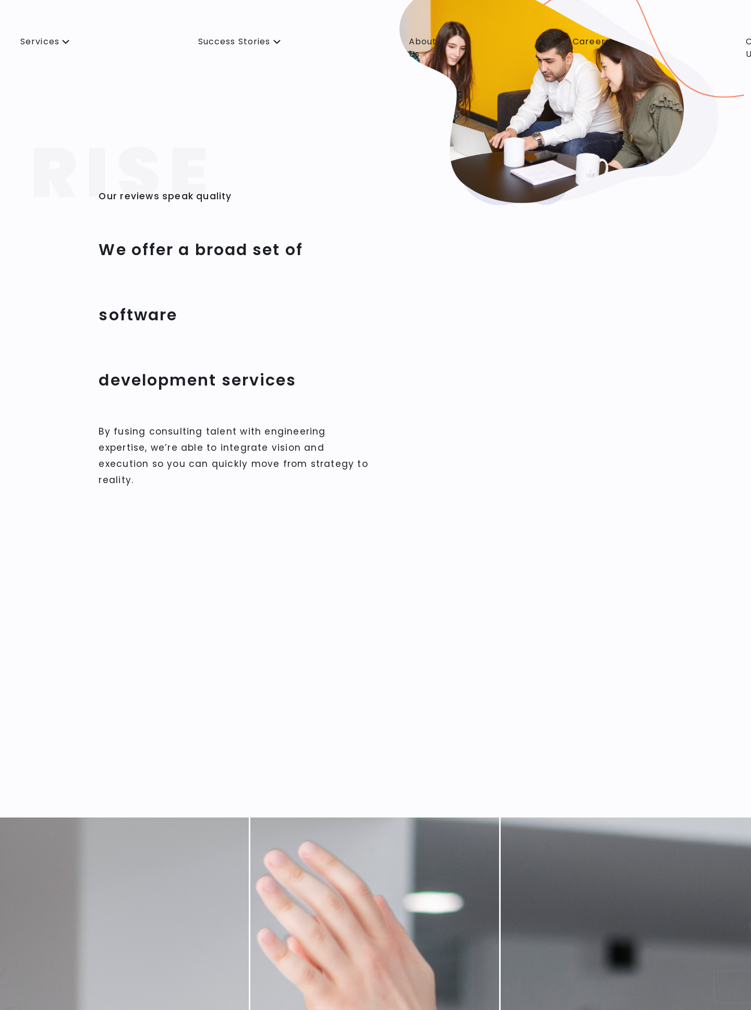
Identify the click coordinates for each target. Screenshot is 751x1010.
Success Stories (235, 41)
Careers (591, 41)
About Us (423, 47)
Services (41, 41)
